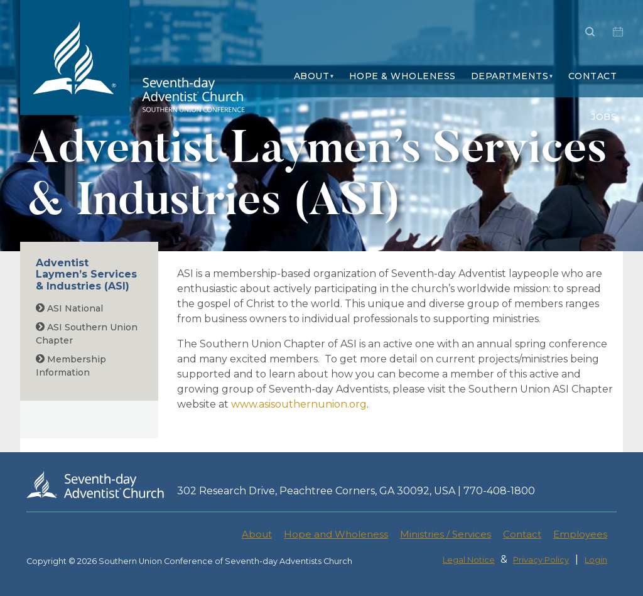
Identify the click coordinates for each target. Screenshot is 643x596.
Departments (510, 76)
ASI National (69, 308)
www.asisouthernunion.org (299, 404)
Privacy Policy (541, 560)
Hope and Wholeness (336, 534)
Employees (580, 534)
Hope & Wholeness (402, 76)
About (312, 76)
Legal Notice (469, 560)
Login (596, 560)
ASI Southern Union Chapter (87, 334)
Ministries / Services (445, 534)
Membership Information (71, 366)
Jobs (604, 116)
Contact (592, 76)
